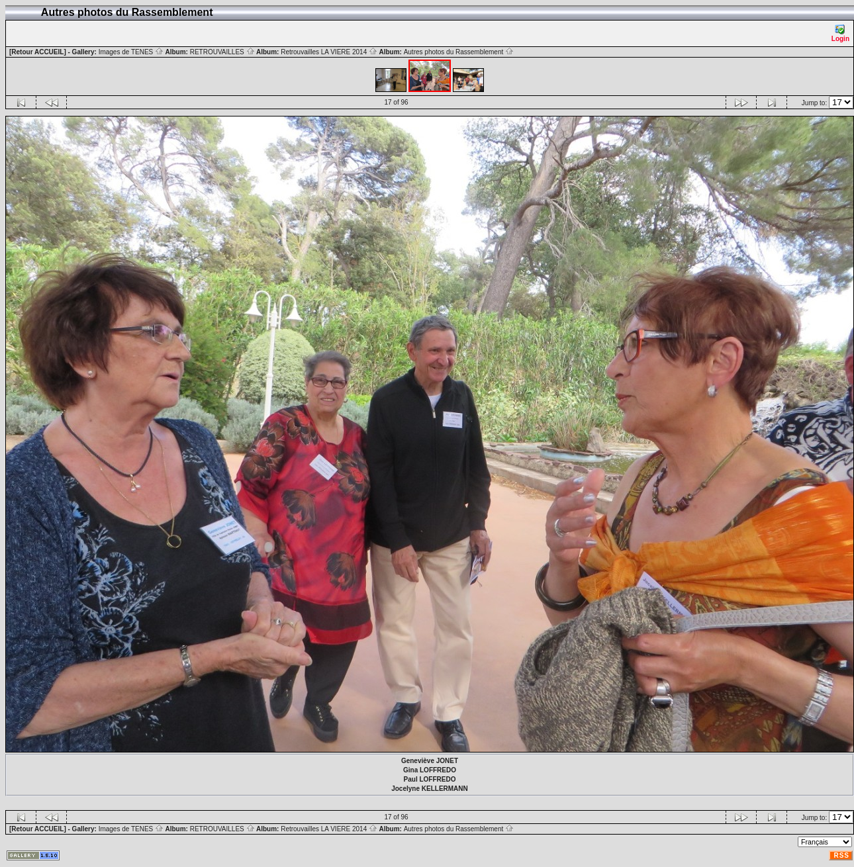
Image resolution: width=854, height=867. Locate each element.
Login (840, 33)
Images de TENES (131, 52)
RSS (841, 855)
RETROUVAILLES (222, 52)
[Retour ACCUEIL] (37, 52)
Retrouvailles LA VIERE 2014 (329, 52)
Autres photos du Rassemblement (459, 52)
